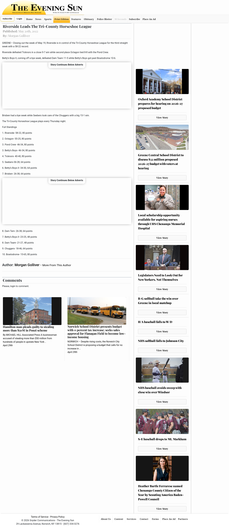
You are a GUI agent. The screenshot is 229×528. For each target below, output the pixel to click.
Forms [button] (155, 519)
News (38, 19)
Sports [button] (47, 19)
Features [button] (76, 19)
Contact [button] (144, 519)
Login (19, 19)
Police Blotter (104, 19)
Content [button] (119, 519)
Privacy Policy (57, 516)
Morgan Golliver (27, 265)
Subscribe (7, 19)
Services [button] (132, 519)
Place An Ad (149, 19)
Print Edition (61, 19)
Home (29, 19)
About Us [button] (106, 519)
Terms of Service (39, 516)
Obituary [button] (89, 19)
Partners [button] (183, 519)
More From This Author (56, 265)
